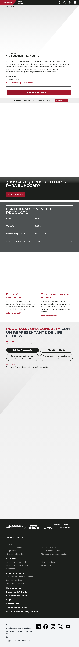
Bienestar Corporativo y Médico (54, 554)
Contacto (61, 100)
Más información (14, 313)
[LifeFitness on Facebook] (45, 631)
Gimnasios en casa (48, 548)
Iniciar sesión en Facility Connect (22, 611)
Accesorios (10, 569)
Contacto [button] (10, 625)
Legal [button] (8, 637)
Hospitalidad (11, 551)
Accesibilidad (12, 604)
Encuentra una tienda (16, 596)
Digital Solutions (48, 562)
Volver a (10, 6)
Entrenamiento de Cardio (16, 562)
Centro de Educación (15, 583)
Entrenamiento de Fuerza (17, 565)
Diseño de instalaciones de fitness (19, 577)
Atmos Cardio (46, 565)
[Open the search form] (65, 2)
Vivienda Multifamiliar (15, 554)
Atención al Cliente (56, 350)
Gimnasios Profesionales (16, 548)
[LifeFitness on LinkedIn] (38, 631)
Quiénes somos (13, 588)
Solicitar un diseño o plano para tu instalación (22, 357)
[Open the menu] (75, 2)
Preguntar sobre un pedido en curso (56, 357)
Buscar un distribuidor (17, 592)
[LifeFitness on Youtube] (67, 631)
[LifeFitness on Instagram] (53, 631)
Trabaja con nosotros (16, 607)
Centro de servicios (14, 580)
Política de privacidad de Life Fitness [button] (19, 632)
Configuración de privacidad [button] (18, 628)
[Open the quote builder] (70, 2)
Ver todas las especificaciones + (20, 83)
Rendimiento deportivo (50, 551)
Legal (9, 600)
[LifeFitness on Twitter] (60, 631)
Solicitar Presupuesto (22, 350)
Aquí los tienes (15, 195)
